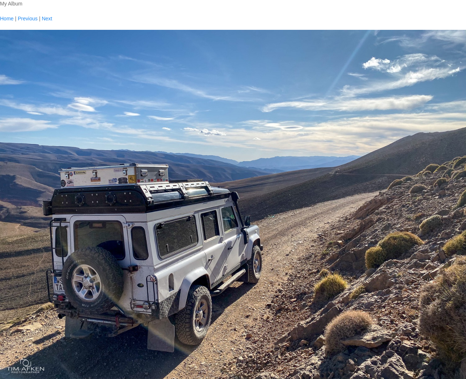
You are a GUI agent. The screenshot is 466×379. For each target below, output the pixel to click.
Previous (27, 18)
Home (6, 18)
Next (47, 18)
